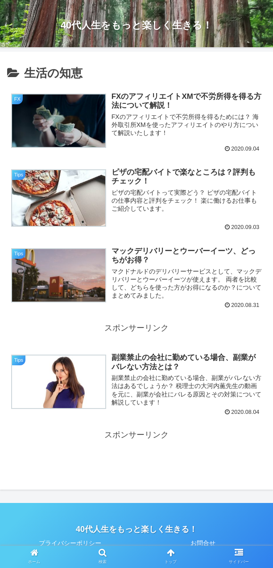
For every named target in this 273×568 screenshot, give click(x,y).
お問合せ (202, 543)
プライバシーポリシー (70, 543)
